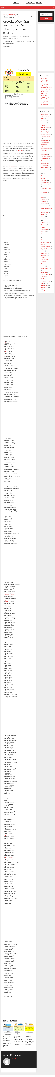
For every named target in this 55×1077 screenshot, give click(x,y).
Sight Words (44, 253)
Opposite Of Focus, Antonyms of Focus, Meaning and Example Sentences (29, 1040)
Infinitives (43, 201)
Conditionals (44, 154)
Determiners (44, 165)
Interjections (44, 203)
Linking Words (44, 212)
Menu (2, 7)
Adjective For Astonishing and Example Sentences (46, 85)
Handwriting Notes (46, 188)
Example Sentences (46, 172)
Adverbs (43, 123)
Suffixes (43, 266)
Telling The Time (45, 274)
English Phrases (45, 169)
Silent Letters (44, 255)
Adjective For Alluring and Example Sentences (46, 91)
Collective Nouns (45, 136)
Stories (43, 264)
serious (12, 594)
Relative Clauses (45, 246)
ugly (11, 857)
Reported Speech (46, 249)
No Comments (14, 38)
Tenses (43, 276)
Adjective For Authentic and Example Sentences (46, 80)
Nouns (42, 216)
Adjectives (44, 120)
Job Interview (44, 206)
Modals (43, 214)
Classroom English (46, 134)
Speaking (43, 261)
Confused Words (45, 156)
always (12, 785)
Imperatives (44, 199)
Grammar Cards (45, 182)
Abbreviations (44, 114)
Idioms (43, 195)
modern (11, 804)
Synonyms (44, 272)
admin (6, 36)
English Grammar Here (27, 2)
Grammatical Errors (46, 184)
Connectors (44, 161)
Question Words (45, 242)
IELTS (42, 197)
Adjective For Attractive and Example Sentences (46, 97)
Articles (43, 129)
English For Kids (45, 167)
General (43, 176)
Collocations (44, 140)
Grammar (43, 180)
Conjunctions (44, 158)
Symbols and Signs (46, 268)
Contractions (44, 163)
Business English (45, 132)
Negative (11, 166)
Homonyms (44, 192)
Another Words (45, 127)
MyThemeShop (50, 1075)
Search (46, 18)
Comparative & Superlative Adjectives (45, 144)
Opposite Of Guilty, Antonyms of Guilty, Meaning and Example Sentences (18, 1040)
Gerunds (43, 178)
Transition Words (45, 281)
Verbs (42, 283)
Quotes (43, 244)
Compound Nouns (46, 148)
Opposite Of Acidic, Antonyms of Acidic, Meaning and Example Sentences (8, 1040)
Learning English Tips (46, 208)
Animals (43, 125)
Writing (43, 290)
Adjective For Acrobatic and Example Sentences (46, 102)
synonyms (20, 150)
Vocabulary (44, 285)
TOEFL (43, 279)
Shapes (43, 251)
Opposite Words (45, 218)
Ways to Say (44, 287)
